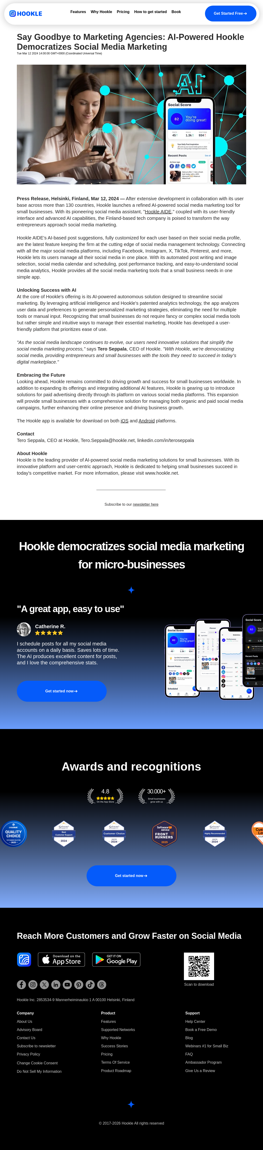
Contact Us (26, 1038)
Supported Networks (118, 1030)
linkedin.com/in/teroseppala (165, 440)
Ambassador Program (203, 1062)
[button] (36, 1046)
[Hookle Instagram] (32, 984)
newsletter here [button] (145, 504)
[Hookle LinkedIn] (55, 984)
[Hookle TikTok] (90, 984)
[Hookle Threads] (101, 984)
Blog (189, 1038)
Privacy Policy (28, 1054)
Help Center (195, 1022)
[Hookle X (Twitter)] (44, 984)
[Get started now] (62, 691)
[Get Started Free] (230, 13)
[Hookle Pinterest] (78, 984)
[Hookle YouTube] (67, 984)
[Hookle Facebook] (21, 984)
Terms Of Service (115, 1062)
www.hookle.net (161, 473)
